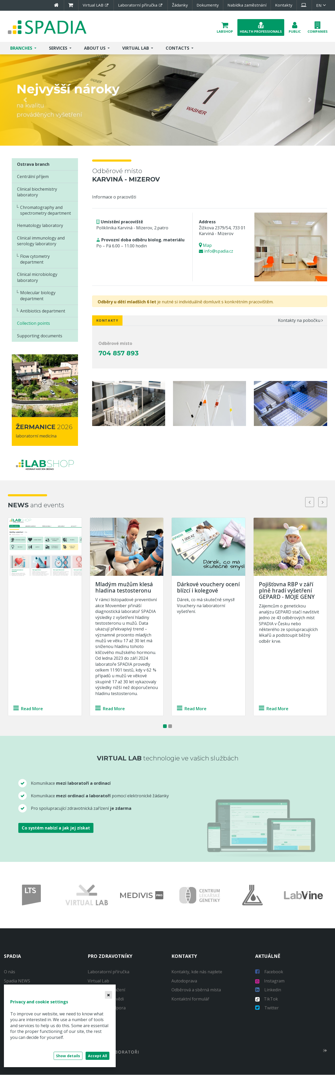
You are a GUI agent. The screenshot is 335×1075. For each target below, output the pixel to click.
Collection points (33, 323)
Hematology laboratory (40, 226)
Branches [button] (21, 48)
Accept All (97, 1055)
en (321, 5)
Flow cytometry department (35, 259)
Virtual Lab (98, 981)
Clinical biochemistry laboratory (37, 192)
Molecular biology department (37, 296)
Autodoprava (184, 981)
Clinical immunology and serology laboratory (41, 241)
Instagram (269, 981)
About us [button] (95, 48)
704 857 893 (118, 353)
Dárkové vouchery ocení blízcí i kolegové (208, 587)
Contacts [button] (178, 48)
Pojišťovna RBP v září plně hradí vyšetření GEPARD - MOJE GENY (287, 591)
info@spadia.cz (218, 251)
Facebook (269, 972)
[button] (224, 27)
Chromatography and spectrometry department (45, 210)
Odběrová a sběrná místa (196, 990)
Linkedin (268, 990)
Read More (28, 709)
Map (207, 245)
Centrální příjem (33, 177)
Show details (68, 1055)
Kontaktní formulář (190, 999)
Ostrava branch (33, 164)
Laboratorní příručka (108, 972)
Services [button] (58, 48)
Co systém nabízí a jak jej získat (56, 828)
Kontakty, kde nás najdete (196, 972)
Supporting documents (39, 336)
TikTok (266, 999)
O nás (9, 972)
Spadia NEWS (17, 981)
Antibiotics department (42, 311)
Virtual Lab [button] (136, 48)
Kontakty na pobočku (300, 320)
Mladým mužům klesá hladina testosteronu (124, 587)
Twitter (267, 1008)
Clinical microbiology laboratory (37, 277)
